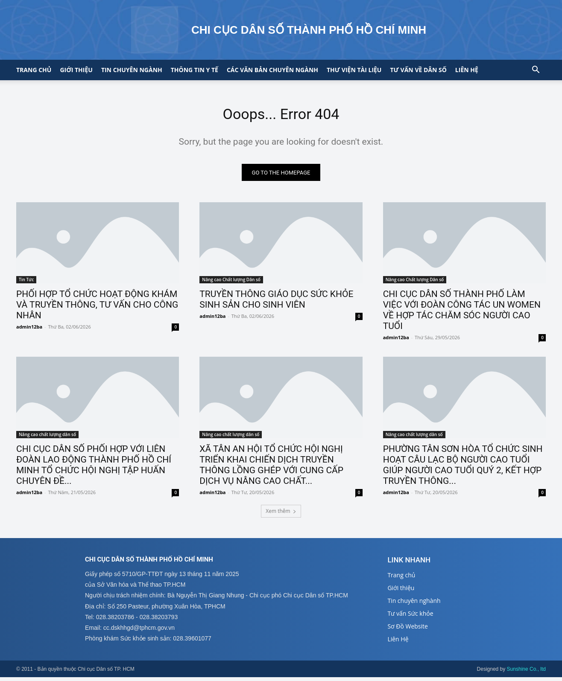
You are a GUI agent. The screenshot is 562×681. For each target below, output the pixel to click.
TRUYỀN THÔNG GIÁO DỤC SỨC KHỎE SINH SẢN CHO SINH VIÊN (276, 303)
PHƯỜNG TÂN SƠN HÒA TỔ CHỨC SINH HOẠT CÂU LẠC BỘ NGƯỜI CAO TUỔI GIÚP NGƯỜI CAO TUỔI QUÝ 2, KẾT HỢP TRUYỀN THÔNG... (463, 468)
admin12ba (29, 330)
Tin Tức (26, 283)
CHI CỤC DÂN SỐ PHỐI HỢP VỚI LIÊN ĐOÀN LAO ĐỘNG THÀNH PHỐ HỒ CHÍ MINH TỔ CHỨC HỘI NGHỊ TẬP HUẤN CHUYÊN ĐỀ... (93, 468)
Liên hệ (466, 70)
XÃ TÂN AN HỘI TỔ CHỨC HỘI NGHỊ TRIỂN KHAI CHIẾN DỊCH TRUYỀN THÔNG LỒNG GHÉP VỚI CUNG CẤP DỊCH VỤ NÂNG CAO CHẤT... (271, 468)
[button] (535, 71)
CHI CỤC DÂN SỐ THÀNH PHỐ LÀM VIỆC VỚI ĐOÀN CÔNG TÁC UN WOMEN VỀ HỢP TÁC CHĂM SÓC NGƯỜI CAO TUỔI (462, 314)
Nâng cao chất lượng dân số (47, 438)
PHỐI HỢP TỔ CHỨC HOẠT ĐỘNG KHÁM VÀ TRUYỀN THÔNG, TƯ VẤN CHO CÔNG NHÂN (97, 308)
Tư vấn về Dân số (418, 70)
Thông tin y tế (194, 70)
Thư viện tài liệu (354, 70)
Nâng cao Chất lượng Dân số (231, 283)
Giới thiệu (76, 70)
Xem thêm (281, 514)
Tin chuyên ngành (131, 70)
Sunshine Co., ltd (526, 673)
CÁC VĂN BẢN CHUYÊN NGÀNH (272, 70)
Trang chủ (33, 70)
